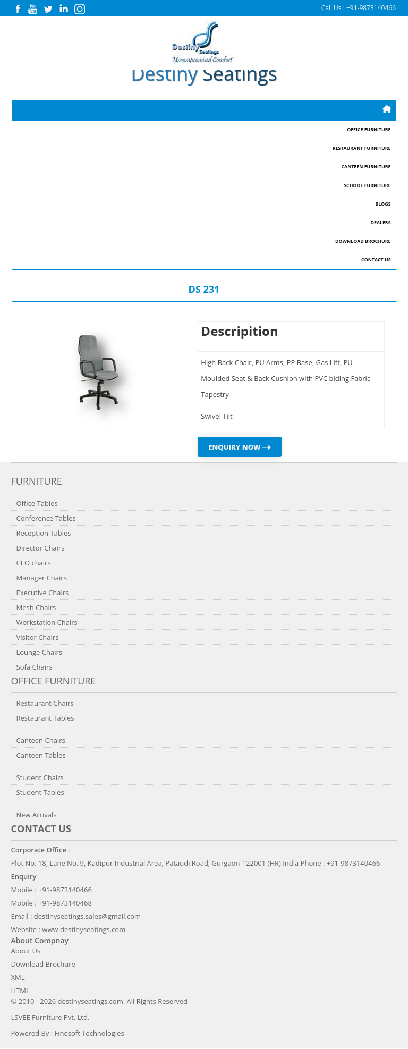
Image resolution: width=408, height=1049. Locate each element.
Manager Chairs (41, 577)
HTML (20, 990)
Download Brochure (362, 241)
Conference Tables (46, 518)
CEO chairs (33, 563)
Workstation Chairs (47, 622)
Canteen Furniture (365, 167)
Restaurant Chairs (45, 703)
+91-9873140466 (371, 7)
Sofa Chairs (34, 667)
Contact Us (375, 260)
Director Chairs (40, 548)
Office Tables (37, 503)
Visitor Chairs (37, 637)
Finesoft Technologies (89, 1033)
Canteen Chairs (40, 740)
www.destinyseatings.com (83, 929)
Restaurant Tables (45, 718)
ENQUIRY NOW (239, 447)
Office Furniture (368, 129)
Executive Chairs (42, 592)
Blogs (382, 204)
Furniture (36, 481)
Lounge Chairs (39, 652)
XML (18, 977)
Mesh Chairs (36, 607)
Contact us (41, 828)
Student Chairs (40, 777)
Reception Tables (43, 533)
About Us (26, 950)
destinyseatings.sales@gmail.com (87, 916)
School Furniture (367, 185)
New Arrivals (36, 814)
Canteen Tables (41, 755)
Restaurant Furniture (362, 148)
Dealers (380, 222)
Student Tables (40, 792)
